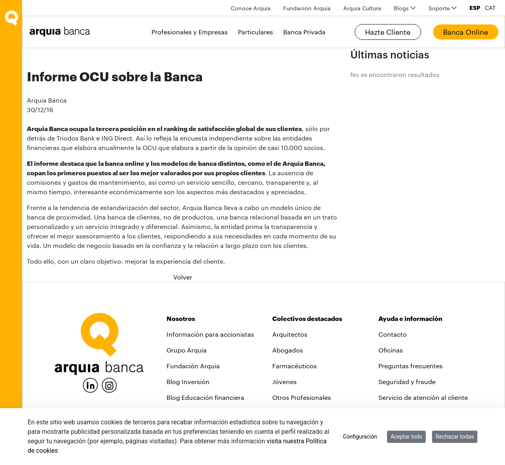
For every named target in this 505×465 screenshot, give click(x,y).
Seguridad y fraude (407, 381)
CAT (490, 8)
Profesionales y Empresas (190, 32)
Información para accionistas (210, 334)
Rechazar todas (455, 436)
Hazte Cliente (387, 32)
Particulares (255, 32)
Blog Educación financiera (205, 397)
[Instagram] (109, 384)
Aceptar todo (406, 436)
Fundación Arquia (193, 365)
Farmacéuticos (294, 365)
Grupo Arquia (186, 350)
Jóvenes (284, 381)
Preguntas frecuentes (410, 365)
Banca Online (465, 32)
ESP (474, 8)
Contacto (392, 334)
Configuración (360, 436)
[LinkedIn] (90, 384)
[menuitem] (251, 8)
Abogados (287, 350)
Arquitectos (289, 334)
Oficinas (390, 350)
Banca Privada (304, 32)
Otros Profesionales (301, 397)
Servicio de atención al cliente (423, 397)
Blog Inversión (187, 381)
